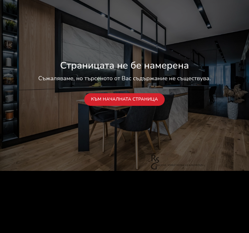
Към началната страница (124, 99)
